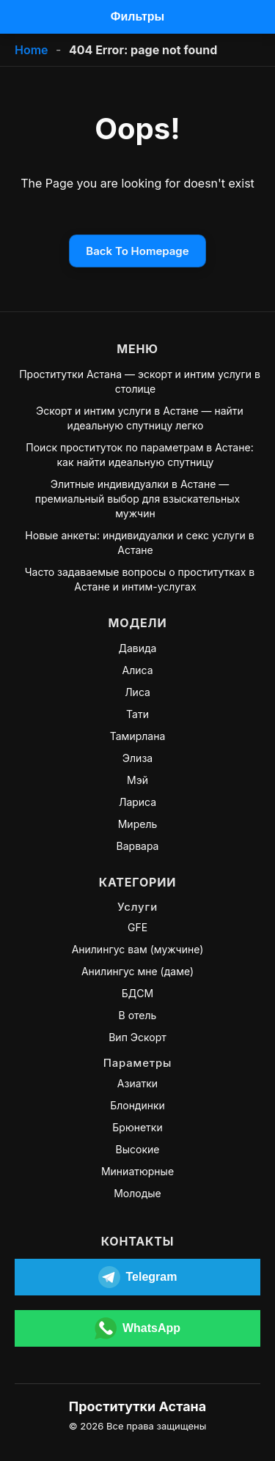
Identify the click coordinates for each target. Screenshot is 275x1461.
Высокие (138, 1149)
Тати (137, 714)
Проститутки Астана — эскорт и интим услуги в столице (139, 381)
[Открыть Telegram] (137, 1277)
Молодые (137, 1193)
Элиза (137, 758)
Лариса (137, 802)
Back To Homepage (137, 251)
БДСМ (137, 993)
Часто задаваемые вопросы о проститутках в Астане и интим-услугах (139, 579)
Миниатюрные (137, 1171)
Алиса (137, 670)
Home (31, 49)
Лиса (137, 692)
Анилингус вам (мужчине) (138, 949)
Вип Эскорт (137, 1037)
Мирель (138, 824)
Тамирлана (138, 736)
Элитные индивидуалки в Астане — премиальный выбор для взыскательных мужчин (137, 498)
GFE (137, 927)
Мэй (137, 780)
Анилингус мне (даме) (137, 971)
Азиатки (137, 1083)
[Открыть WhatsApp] (137, 1328)
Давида (138, 648)
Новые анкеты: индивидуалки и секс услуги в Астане (139, 542)
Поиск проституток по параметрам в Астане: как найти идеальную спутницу (139, 454)
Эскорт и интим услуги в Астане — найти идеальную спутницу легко (139, 418)
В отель (138, 1015)
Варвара (138, 846)
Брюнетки (137, 1127)
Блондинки (137, 1105)
